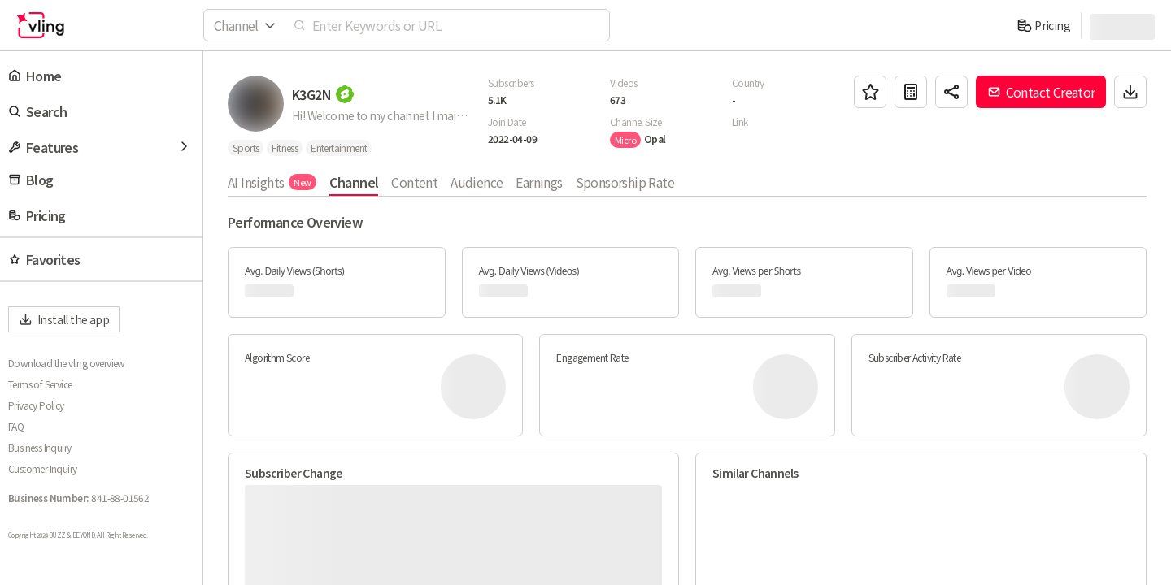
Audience (477, 182)
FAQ (16, 426)
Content (414, 182)
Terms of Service (40, 384)
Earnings (539, 182)
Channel (354, 182)
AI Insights (272, 182)
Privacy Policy (36, 405)
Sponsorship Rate (625, 182)
